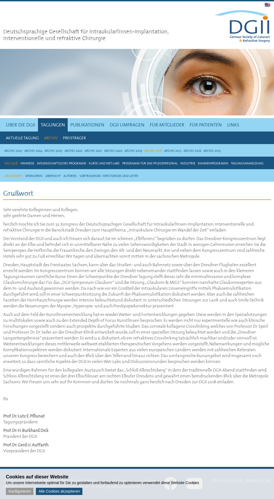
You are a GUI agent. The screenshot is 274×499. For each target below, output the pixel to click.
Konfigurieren (20, 491)
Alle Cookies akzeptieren (59, 491)
